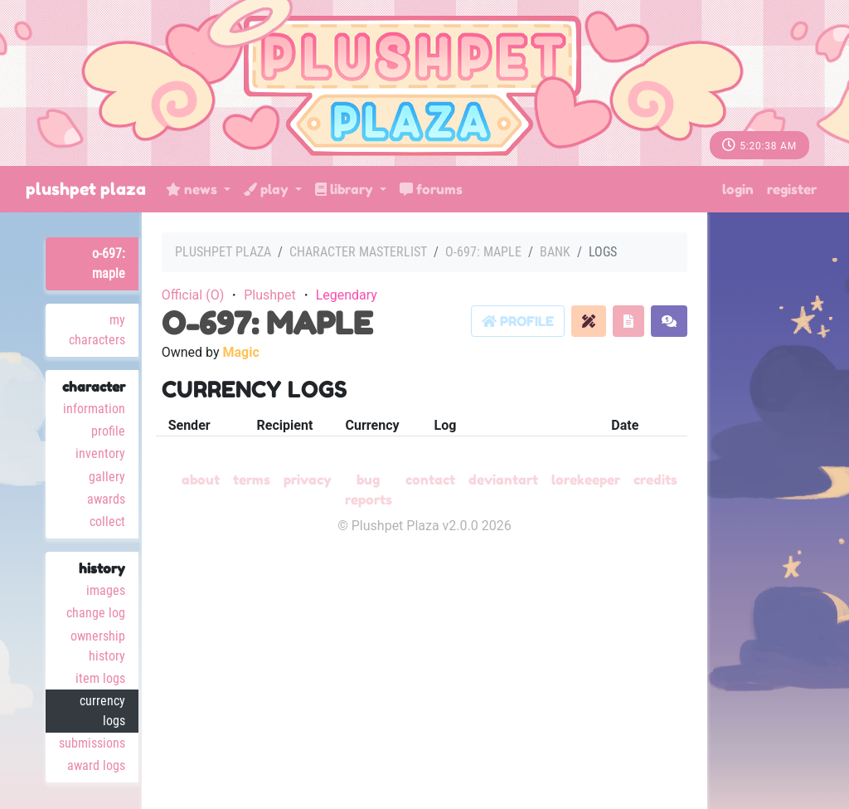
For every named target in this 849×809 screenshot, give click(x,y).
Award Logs (96, 765)
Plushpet (270, 295)
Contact (430, 479)
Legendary (346, 295)
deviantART (503, 479)
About (201, 479)
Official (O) (193, 295)
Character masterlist (358, 252)
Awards (106, 499)
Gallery (107, 477)
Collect (107, 521)
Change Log (95, 613)
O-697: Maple (108, 263)
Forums (431, 189)
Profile (108, 431)
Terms (251, 479)
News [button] (193, 189)
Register (792, 189)
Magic (240, 352)
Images (105, 590)
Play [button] (268, 189)
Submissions (92, 743)
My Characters (97, 330)
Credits (655, 479)
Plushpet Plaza (86, 189)
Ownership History (97, 646)
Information (94, 409)
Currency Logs (102, 711)
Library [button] (345, 189)
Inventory (100, 453)
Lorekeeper (585, 479)
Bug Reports (368, 489)
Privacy (308, 479)
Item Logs (100, 678)
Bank (555, 252)
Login (738, 189)
